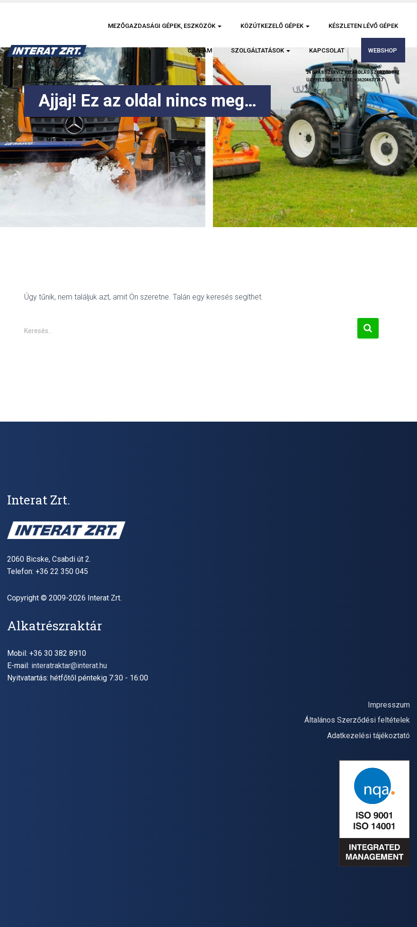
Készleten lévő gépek (363, 25)
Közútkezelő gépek (275, 25)
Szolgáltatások (260, 50)
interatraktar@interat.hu (69, 665)
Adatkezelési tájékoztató (368, 735)
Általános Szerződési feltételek (357, 719)
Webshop (382, 50)
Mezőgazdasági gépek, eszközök (165, 25)
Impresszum (389, 704)
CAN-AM (199, 50)
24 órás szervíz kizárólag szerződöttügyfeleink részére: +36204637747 (352, 76)
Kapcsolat (327, 50)
